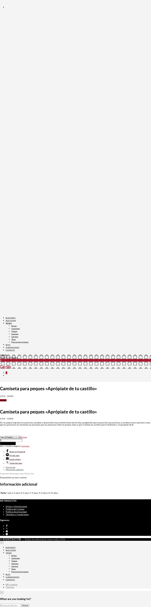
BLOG (8, 345)
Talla (2, 437)
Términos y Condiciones (17, 514)
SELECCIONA (11, 320)
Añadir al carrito (8, 443)
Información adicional (14, 469)
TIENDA (9, 323)
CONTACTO (10, 350)
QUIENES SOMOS (12, 347)
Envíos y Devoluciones (16, 506)
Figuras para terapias (19, 342)
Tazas (13, 339)
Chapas (14, 331)
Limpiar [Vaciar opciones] (24, 437)
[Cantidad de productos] (11, 440)
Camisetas (15, 329)
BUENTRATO (11, 318)
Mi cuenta (11, 584)
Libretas (14, 337)
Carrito (10, 587)
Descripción (10, 467)
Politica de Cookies (15, 509)
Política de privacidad (16, 511)
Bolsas (14, 326)
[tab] (78, 467)
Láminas (14, 334)
